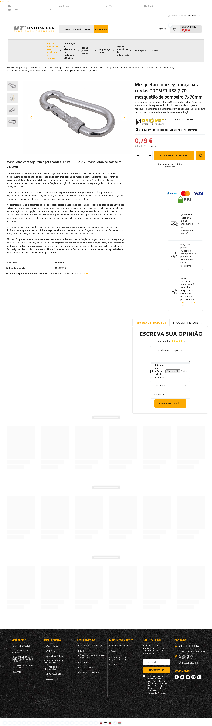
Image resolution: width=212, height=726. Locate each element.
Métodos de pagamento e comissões (90, 656)
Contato (58, 9)
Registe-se (194, 15)
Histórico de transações (51, 668)
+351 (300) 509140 (125, 6)
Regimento (83, 663)
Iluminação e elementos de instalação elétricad (70, 50)
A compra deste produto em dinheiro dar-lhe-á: (188, 258)
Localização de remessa (20, 651)
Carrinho (50, 651)
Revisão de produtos (151, 322)
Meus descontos (54, 674)
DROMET (190, 119)
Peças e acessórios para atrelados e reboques (52, 50)
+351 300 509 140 (187, 304)
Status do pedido (22, 646)
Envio (81, 651)
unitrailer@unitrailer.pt (84, 6)
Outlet (154, 50)
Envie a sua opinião (170, 403)
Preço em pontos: (185, 246)
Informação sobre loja (90, 646)
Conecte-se (177, 15)
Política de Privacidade (158, 693)
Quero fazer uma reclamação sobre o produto (22, 659)
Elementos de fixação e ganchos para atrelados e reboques (116, 67)
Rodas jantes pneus (84, 50)
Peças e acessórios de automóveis (122, 51)
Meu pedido (19, 640)
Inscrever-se (156, 670)
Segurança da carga (104, 51)
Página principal (31, 67)
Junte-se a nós (152, 640)
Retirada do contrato (89, 673)
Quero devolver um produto (22, 666)
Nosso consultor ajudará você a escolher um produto (187, 292)
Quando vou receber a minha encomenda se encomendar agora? (187, 224)
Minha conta (52, 640)
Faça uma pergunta (187, 322)
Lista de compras (54, 656)
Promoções (140, 50)
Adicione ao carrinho (174, 155)
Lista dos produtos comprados (55, 662)
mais (86, 273)
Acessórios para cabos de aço (160, 67)
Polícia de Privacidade (89, 667)
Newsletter (52, 679)
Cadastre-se (52, 646)
